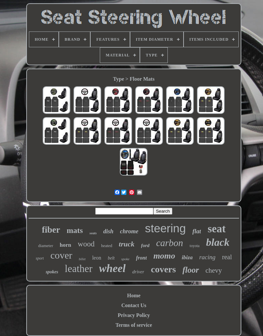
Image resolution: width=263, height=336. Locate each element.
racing (207, 257)
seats (93, 233)
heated (106, 245)
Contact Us (133, 305)
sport (40, 258)
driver (138, 271)
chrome (129, 231)
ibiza (187, 257)
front (141, 258)
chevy (214, 270)
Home (134, 295)
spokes (52, 271)
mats (75, 230)
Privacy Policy (134, 315)
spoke (125, 259)
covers (163, 269)
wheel (112, 268)
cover (61, 255)
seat (217, 229)
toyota (195, 245)
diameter (45, 245)
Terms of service (134, 325)
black (218, 242)
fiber (51, 230)
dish (108, 231)
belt (111, 258)
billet (82, 259)
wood (86, 244)
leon (96, 258)
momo (164, 256)
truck (127, 244)
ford (145, 245)
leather (78, 268)
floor (191, 269)
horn (65, 245)
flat (196, 231)
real (227, 257)
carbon (169, 243)
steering (165, 228)
